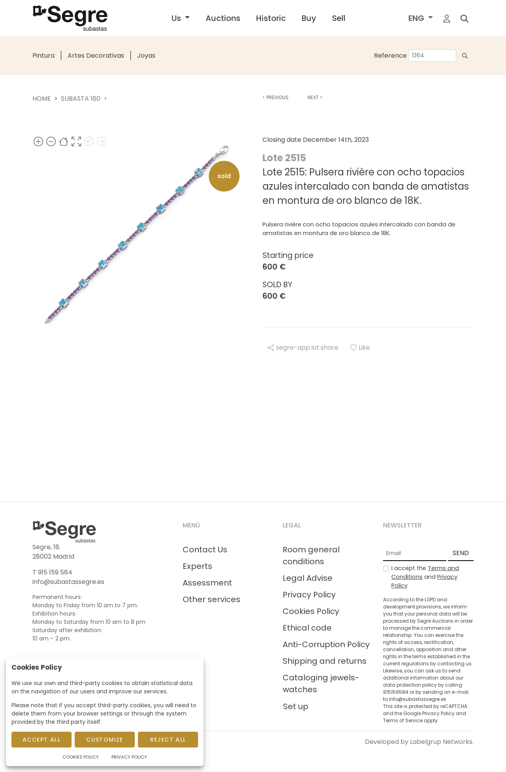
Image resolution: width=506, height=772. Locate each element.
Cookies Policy (311, 611)
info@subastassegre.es (68, 581)
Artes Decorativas (96, 55)
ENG (417, 18)
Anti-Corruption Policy (326, 644)
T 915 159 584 (52, 572)
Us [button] (177, 18)
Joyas (146, 55)
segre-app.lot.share (303, 347)
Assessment (207, 582)
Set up (295, 706)
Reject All (168, 740)
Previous (275, 97)
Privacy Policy (309, 594)
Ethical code (307, 627)
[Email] (414, 553)
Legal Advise (307, 578)
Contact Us (205, 549)
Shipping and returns (324, 661)
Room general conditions (311, 555)
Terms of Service (403, 720)
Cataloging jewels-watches (321, 683)
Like (360, 347)
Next (315, 97)
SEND (461, 552)
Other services (211, 599)
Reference (390, 55)
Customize (104, 740)
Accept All (41, 740)
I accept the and (425, 576)
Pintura (43, 55)
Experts (197, 566)
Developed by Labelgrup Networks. (419, 741)
